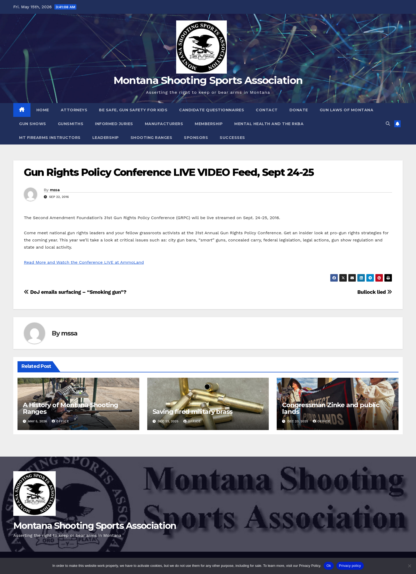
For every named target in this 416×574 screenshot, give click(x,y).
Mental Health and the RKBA (269, 123)
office (60, 421)
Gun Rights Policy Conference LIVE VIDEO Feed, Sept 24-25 (169, 172)
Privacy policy (350, 566)
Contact (267, 110)
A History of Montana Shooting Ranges (70, 408)
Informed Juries (114, 123)
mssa (54, 190)
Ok (328, 566)
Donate (298, 110)
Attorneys (74, 110)
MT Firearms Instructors (50, 137)
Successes (232, 137)
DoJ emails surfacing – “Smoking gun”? (75, 292)
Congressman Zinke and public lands (330, 408)
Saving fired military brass (193, 411)
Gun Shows (32, 123)
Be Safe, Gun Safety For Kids (133, 110)
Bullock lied (374, 292)
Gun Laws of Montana (347, 110)
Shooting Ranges (151, 137)
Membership (209, 123)
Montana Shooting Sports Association (208, 80)
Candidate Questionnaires (211, 110)
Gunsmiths (71, 123)
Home (42, 110)
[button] (388, 123)
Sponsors (196, 137)
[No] (409, 565)
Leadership (105, 137)
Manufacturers (164, 123)
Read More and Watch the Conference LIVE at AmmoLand (84, 262)
